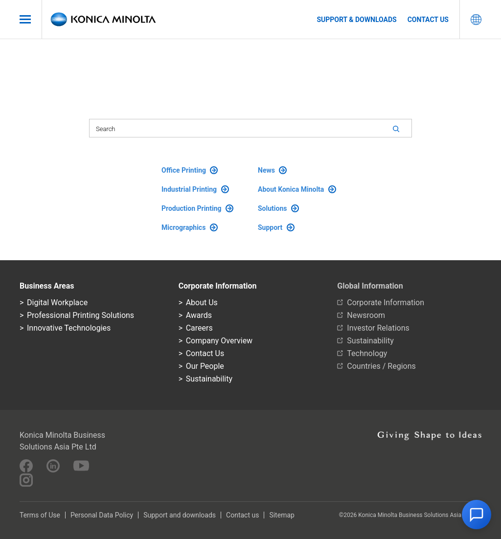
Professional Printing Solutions (80, 315)
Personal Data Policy (101, 515)
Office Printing (189, 170)
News (272, 170)
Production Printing (197, 208)
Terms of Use (40, 515)
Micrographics (189, 227)
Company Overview (219, 340)
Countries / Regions (381, 366)
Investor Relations (378, 328)
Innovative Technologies (69, 328)
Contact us (428, 19)
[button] (476, 514)
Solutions (278, 208)
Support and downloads (179, 515)
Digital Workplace (57, 302)
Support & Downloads (356, 19)
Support (276, 227)
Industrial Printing (195, 189)
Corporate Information (385, 302)
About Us (202, 302)
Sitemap (281, 515)
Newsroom (366, 315)
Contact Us (205, 353)
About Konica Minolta (297, 189)
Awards (199, 315)
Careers (199, 328)
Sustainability (209, 378)
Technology (367, 353)
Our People (205, 366)
